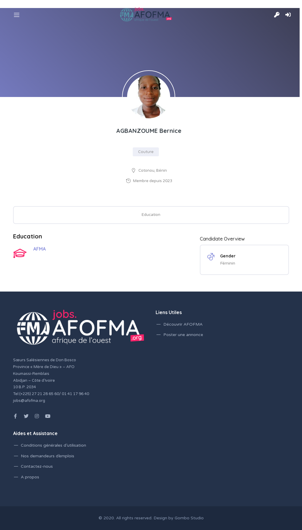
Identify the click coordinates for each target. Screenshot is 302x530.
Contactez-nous (37, 466)
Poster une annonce (183, 334)
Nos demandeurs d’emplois (47, 456)
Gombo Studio (189, 518)
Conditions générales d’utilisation (53, 445)
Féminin (227, 263)
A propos (30, 477)
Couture (146, 151)
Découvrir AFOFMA (183, 324)
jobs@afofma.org (29, 400)
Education (151, 214)
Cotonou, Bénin (152, 170)
